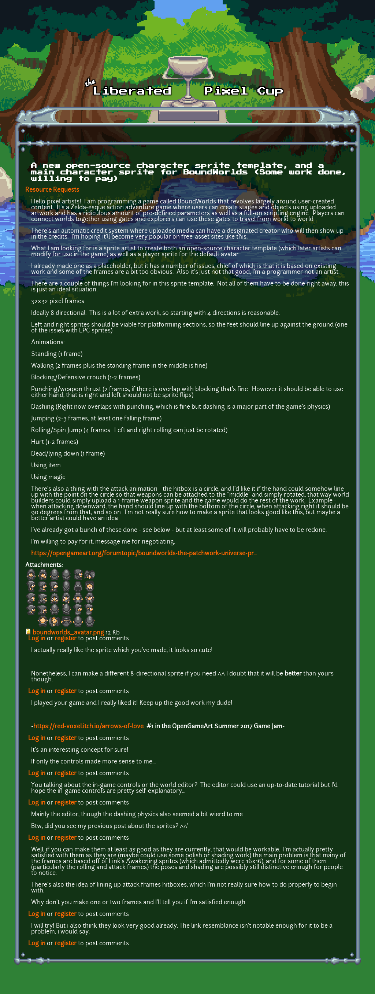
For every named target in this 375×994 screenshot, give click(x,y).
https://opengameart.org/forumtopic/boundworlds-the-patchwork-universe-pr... (144, 554)
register (66, 639)
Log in (36, 639)
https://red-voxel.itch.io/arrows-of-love (88, 727)
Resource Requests (52, 190)
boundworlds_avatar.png (68, 633)
